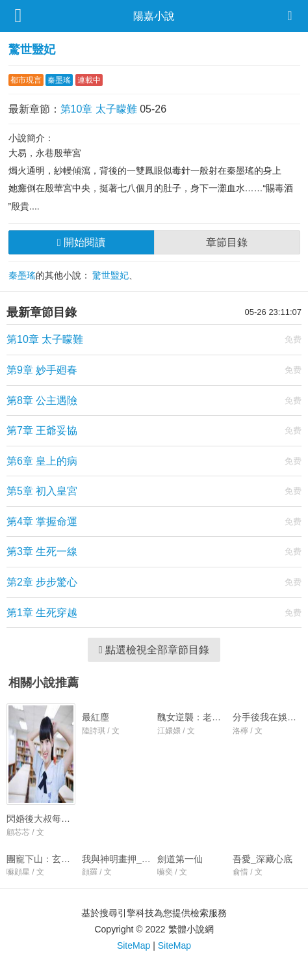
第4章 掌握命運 (41, 521)
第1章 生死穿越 (41, 612)
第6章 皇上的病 (41, 461)
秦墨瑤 (59, 80)
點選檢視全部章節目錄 (154, 650)
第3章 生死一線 (41, 551)
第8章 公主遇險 (41, 400)
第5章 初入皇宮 (41, 490)
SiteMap (133, 945)
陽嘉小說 (154, 15)
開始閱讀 (81, 242)
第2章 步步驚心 (41, 582)
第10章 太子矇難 (98, 109)
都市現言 (26, 80)
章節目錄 (227, 242)
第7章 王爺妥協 (41, 430)
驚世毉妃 (31, 49)
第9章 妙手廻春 (41, 369)
